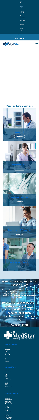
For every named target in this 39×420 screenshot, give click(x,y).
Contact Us (9, 5)
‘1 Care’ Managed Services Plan (13, 323)
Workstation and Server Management (14, 357)
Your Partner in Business (20, 238)
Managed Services (19, 172)
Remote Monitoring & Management (14, 355)
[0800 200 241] (20, 11)
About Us (3, 5)
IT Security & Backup (10, 328)
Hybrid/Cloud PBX (9, 346)
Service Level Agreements (12, 362)
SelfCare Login (17, 5)
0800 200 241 (19, 14)
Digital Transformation (10, 394)
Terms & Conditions (31, 1)
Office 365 (7, 378)
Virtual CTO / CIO (9, 403)
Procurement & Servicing (11, 366)
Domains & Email (9, 359)
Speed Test (12, 1)
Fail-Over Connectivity (11, 341)
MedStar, (11, 415)
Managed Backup (9, 380)
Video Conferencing (10, 384)
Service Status (4, 1)
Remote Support (20, 1)
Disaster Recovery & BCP (11, 400)
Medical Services (19, 107)
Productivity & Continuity (19, 205)
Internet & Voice (19, 140)
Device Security (9, 364)
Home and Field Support (11, 369)
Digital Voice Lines (9, 344)
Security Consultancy (10, 398)
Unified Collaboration (10, 382)
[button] (37, 19)
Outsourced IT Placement (11, 396)
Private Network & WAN (11, 339)
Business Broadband (10, 337)
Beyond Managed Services (12, 325)
